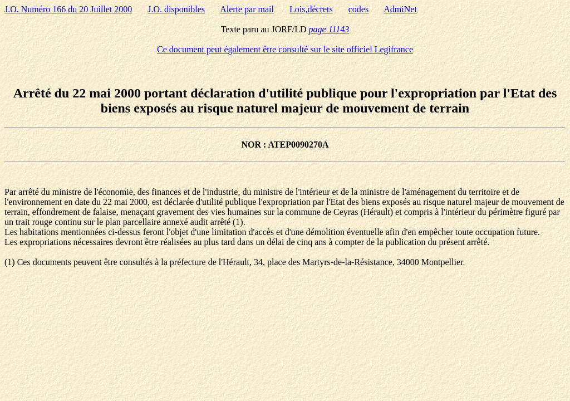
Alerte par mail (247, 9)
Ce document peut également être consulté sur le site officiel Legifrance (285, 49)
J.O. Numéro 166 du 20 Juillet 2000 (68, 9)
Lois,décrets (311, 9)
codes (358, 9)
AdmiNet (400, 9)
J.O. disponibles (176, 9)
